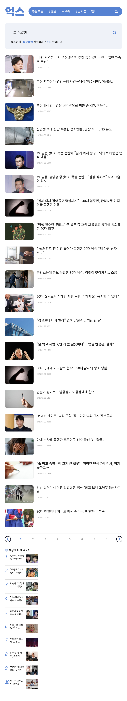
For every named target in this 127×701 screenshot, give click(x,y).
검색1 (114, 32)
